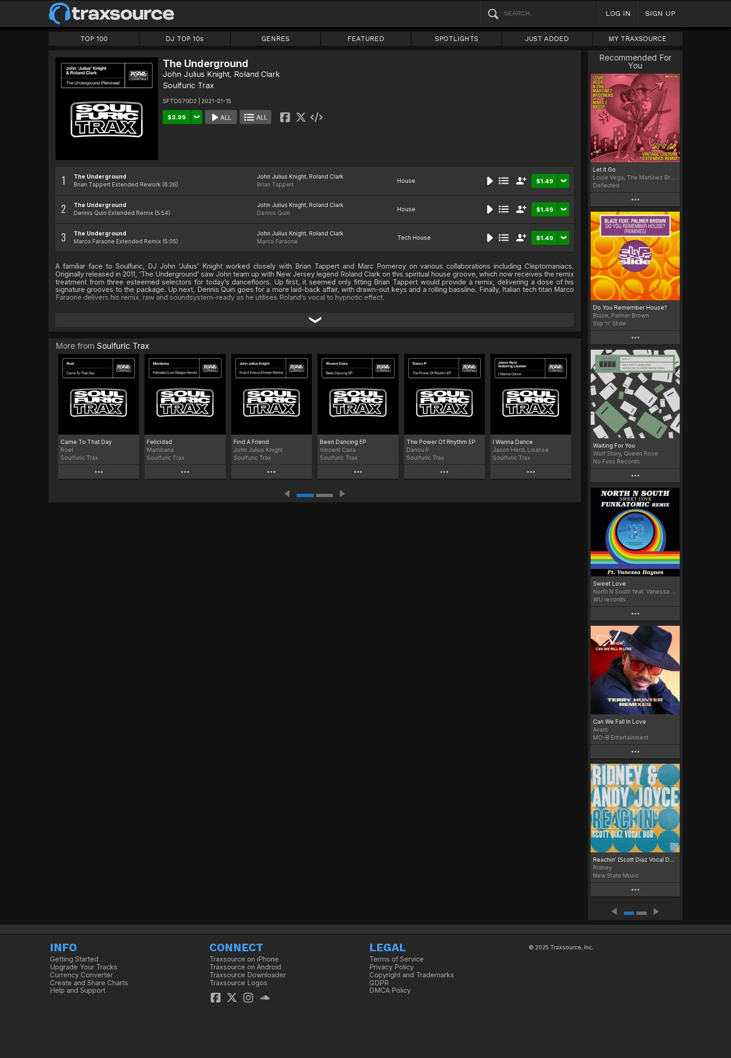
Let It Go (604, 169)
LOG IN (618, 13)
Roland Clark (257, 74)
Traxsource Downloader (247, 975)
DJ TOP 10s (185, 39)
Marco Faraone (277, 241)
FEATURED (365, 39)
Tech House (414, 237)
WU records (609, 599)
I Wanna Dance (513, 441)
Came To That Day (86, 441)
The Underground (100, 176)
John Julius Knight (196, 74)
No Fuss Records (616, 461)
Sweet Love (609, 583)
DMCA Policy (390, 990)
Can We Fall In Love (619, 721)
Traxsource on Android (245, 967)
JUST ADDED (547, 39)
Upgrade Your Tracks (83, 967)
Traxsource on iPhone (244, 959)
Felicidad (159, 441)
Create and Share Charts (89, 983)
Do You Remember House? (630, 307)
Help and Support (77, 990)
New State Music (616, 875)
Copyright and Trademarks (411, 975)
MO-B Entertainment (620, 737)
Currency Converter (81, 975)
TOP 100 (94, 39)
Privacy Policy (391, 967)
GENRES (276, 39)
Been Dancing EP (343, 441)
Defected (606, 185)
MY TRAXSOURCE (637, 39)
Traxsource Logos (238, 983)
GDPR (379, 983)
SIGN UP (660, 13)
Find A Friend (251, 441)
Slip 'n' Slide (609, 323)
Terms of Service (396, 959)
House (406, 180)
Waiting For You (614, 445)
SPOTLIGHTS (456, 39)
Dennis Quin (273, 212)
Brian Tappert (275, 184)
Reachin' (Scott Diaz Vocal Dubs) (635, 859)
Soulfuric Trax (188, 85)
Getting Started (74, 959)
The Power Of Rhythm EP (441, 441)
